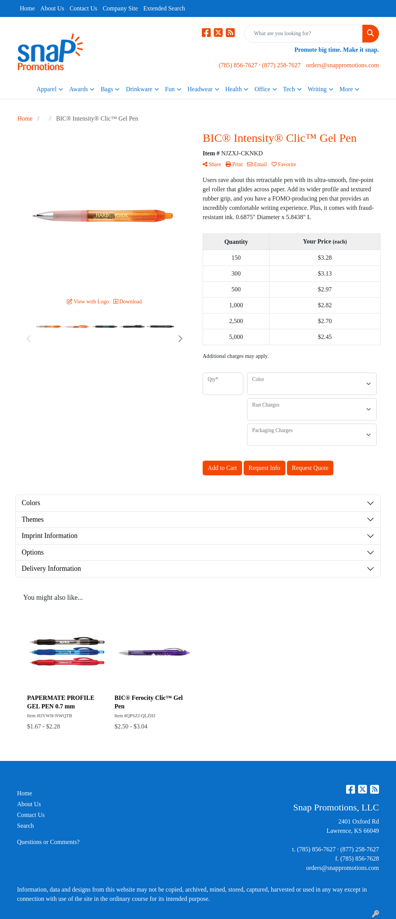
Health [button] (233, 89)
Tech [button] (289, 89)
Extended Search (164, 8)
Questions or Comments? (48, 842)
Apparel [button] (47, 89)
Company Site (120, 8)
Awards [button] (78, 89)
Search (25, 825)
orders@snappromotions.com (342, 65)
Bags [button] (107, 89)
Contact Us (83, 8)
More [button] (346, 89)
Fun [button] (170, 89)
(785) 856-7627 (238, 65)
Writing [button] (317, 89)
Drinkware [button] (139, 89)
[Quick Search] (303, 34)
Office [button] (262, 89)
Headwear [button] (200, 89)
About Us (52, 8)
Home (27, 8)
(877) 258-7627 (281, 65)
